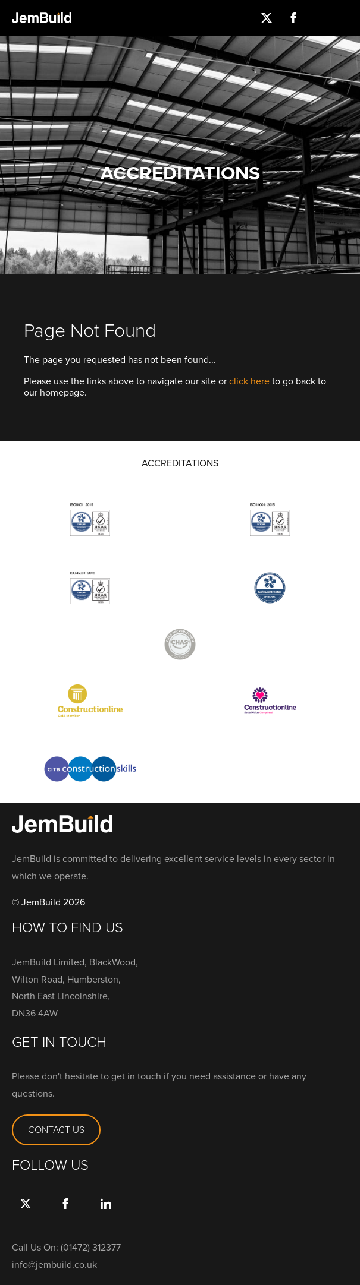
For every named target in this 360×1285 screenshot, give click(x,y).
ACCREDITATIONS (180, 463)
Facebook (293, 18)
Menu (346, 18)
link (105, 1215)
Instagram (319, 18)
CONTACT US (56, 1129)
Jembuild (41, 18)
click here (249, 381)
